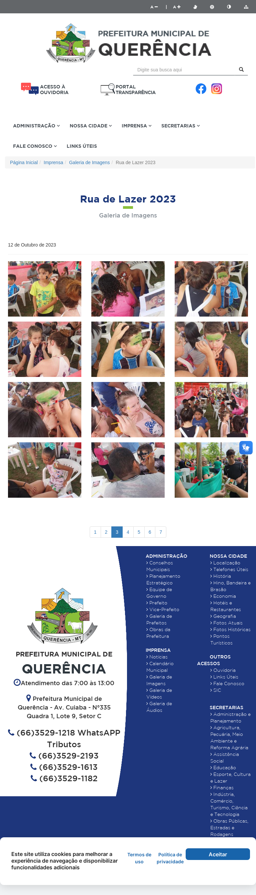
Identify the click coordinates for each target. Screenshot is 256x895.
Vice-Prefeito (162, 609)
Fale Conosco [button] (35, 146)
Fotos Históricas (230, 629)
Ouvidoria (223, 670)
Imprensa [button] (136, 125)
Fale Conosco (227, 683)
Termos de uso (139, 858)
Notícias (157, 656)
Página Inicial (24, 162)
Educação (223, 767)
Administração (166, 556)
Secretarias (226, 707)
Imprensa (53, 162)
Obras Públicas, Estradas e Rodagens (229, 827)
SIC (215, 690)
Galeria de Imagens (89, 162)
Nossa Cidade (228, 556)
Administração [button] (36, 125)
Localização (225, 562)
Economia (223, 596)
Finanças (222, 787)
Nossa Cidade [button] (91, 125)
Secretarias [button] (180, 125)
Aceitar (218, 854)
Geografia (223, 616)
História (220, 576)
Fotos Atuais (226, 622)
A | (158, 6)
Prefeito (156, 602)
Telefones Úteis (229, 569)
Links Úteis (82, 146)
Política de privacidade (170, 858)
